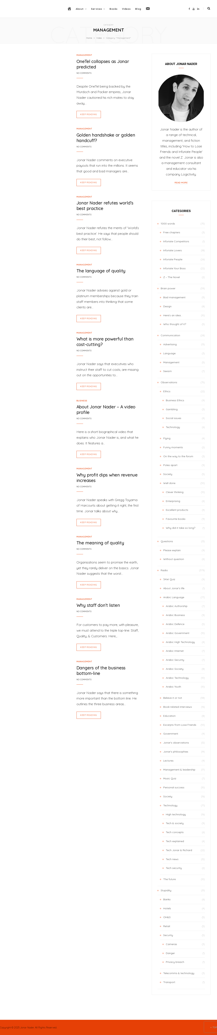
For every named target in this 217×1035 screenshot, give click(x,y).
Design (167, 306)
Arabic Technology (177, 677)
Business (81, 400)
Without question (173, 559)
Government (170, 733)
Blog (138, 8)
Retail (166, 926)
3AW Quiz (169, 579)
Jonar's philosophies (175, 751)
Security (168, 935)
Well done (169, 483)
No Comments (84, 73)
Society (167, 474)
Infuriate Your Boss (174, 268)
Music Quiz (169, 778)
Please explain (172, 550)
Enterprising (173, 501)
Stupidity (166, 890)
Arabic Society (174, 668)
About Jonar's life (173, 588)
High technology (176, 814)
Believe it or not (172, 697)
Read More (181, 182)
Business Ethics (175, 400)
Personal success (173, 787)
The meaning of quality (100, 542)
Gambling (172, 409)
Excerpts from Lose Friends (179, 724)
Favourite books (175, 519)
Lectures (168, 760)
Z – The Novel (171, 277)
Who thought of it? (174, 324)
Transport (169, 982)
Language (169, 353)
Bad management (174, 297)
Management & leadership (179, 769)
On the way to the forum (178, 456)
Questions (167, 541)
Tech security (174, 868)
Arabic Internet (175, 650)
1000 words (168, 223)
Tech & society (175, 823)
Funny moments (173, 447)
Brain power (168, 288)
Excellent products (177, 510)
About (80, 8)
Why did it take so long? (180, 528)
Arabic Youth (173, 686)
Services (96, 8)
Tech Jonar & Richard (179, 850)
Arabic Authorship (176, 606)
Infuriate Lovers (172, 250)
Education (169, 715)
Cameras (171, 944)
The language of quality (100, 270)
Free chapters (171, 232)
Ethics (166, 391)
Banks (167, 899)
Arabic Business (175, 615)
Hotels (167, 908)
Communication (170, 335)
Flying (166, 438)
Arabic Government (177, 633)
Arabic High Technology (180, 642)
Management (84, 55)
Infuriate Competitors (176, 241)
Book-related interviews (177, 706)
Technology (173, 427)
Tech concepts (175, 832)
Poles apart (170, 465)
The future (169, 879)
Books (114, 8)
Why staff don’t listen (98, 605)
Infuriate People (172, 259)
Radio (164, 570)
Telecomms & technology (178, 973)
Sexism (167, 371)
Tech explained (175, 841)
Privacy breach (175, 962)
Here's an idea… (172, 315)
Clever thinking (174, 492)
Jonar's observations (176, 742)
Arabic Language (173, 597)
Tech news (172, 859)
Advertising (170, 344)
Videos (126, 8)
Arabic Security (175, 659)
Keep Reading (88, 114)
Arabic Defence (175, 624)
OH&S (167, 917)
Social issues (173, 418)
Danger (170, 953)
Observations (169, 382)
